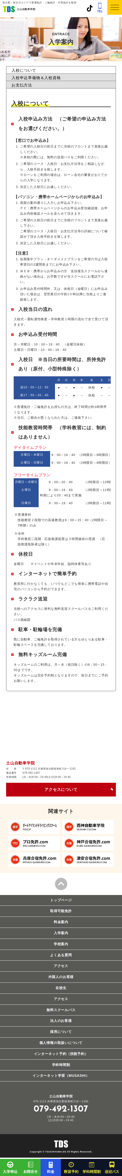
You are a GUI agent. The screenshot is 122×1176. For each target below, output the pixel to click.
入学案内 (61, 933)
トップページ (61, 900)
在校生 (60, 988)
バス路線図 (22, 620)
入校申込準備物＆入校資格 (36, 78)
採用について (61, 1032)
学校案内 (61, 944)
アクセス (61, 966)
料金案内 (61, 922)
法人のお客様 (61, 1021)
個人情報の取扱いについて (61, 1043)
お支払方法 (21, 85)
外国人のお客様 (61, 977)
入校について (23, 70)
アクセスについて (60, 789)
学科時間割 (61, 1065)
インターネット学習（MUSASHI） (61, 1076)
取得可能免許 (61, 911)
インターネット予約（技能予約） (61, 1054)
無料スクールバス (60, 1010)
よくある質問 (61, 955)
